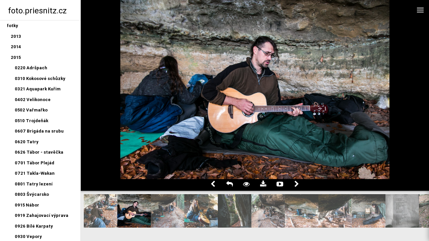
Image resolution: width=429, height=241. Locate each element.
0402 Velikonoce (33, 99)
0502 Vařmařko (31, 110)
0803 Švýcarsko (32, 194)
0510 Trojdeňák (31, 121)
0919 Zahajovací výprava (41, 215)
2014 (16, 47)
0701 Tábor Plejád (34, 163)
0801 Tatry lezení (34, 184)
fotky (12, 25)
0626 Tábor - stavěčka (39, 152)
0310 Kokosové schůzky (40, 78)
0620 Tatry (27, 142)
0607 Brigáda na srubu (39, 131)
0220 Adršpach (31, 68)
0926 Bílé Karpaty (34, 226)
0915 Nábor (27, 205)
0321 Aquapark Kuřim (38, 89)
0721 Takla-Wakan (35, 173)
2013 (16, 36)
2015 (16, 57)
